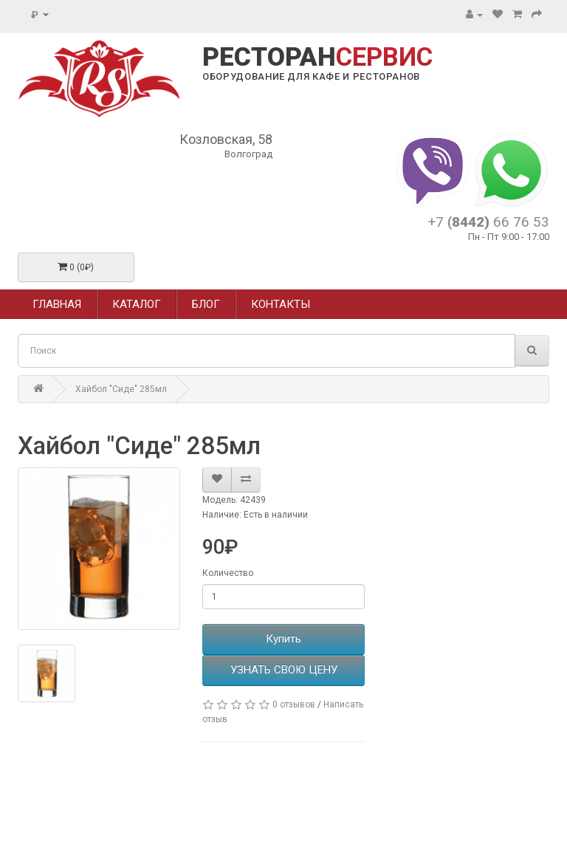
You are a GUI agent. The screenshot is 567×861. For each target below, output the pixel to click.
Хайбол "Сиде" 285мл (121, 389)
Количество (227, 573)
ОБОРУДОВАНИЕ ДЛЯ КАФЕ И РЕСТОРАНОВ (311, 76)
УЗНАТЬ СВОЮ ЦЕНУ (283, 669)
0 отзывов (293, 704)
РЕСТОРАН (317, 57)
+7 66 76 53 (488, 222)
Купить (283, 638)
